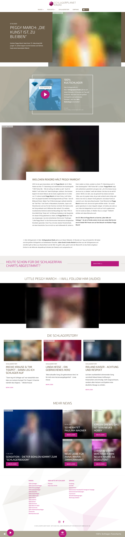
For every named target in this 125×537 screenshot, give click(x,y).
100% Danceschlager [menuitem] (35, 489)
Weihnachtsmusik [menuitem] (34, 513)
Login (85, 9)
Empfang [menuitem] (76, 9)
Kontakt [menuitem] (71, 485)
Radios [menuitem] (41, 9)
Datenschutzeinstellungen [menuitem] (76, 491)
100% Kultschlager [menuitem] (34, 493)
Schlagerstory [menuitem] (64, 9)
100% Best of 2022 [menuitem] (34, 505)
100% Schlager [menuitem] (33, 483)
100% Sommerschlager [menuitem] (35, 485)
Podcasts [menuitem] (51, 9)
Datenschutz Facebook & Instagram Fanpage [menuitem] (81, 489)
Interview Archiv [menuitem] (52, 485)
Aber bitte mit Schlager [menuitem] (56, 480)
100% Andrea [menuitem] (32, 499)
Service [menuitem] (71, 480)
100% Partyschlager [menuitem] (34, 487)
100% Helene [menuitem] (32, 497)
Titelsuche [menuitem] (32, 511)
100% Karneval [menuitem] (33, 507)
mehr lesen (9, 387)
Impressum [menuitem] (72, 493)
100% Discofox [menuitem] (33, 491)
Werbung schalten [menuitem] (74, 497)
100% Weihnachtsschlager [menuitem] (36, 509)
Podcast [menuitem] (50, 483)
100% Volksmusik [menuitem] (33, 495)
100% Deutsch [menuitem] (33, 503)
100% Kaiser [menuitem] (32, 501)
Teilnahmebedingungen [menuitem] (75, 495)
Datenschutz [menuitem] (72, 487)
